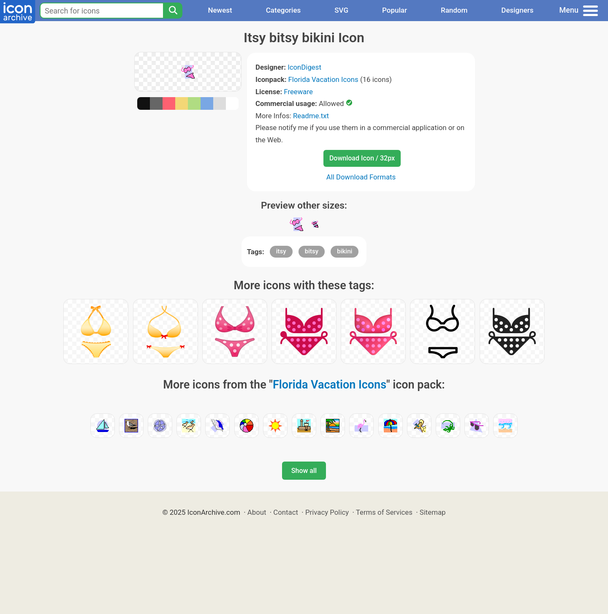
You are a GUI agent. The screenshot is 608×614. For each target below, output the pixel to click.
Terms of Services (384, 512)
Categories (283, 10)
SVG (341, 10)
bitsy (311, 251)
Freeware (298, 91)
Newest (220, 10)
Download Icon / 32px (362, 158)
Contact (285, 512)
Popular (394, 10)
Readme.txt (311, 115)
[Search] (172, 11)
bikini (344, 251)
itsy (281, 251)
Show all (304, 471)
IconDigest (304, 67)
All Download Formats (361, 177)
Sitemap (433, 512)
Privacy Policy (327, 512)
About (256, 512)
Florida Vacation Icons (323, 79)
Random (454, 10)
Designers (517, 10)
